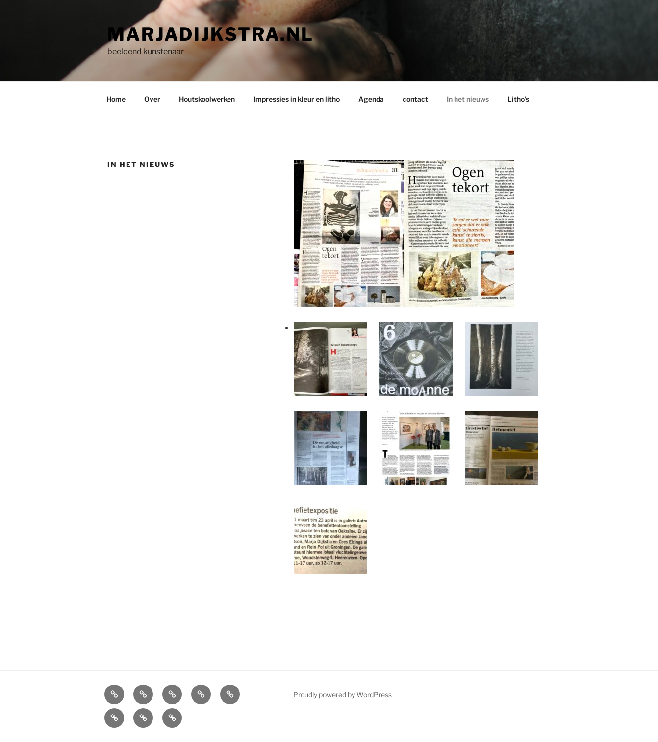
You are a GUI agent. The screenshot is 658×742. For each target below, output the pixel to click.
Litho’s (518, 99)
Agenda (371, 99)
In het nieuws (468, 99)
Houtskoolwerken (207, 99)
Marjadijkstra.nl (210, 34)
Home (116, 99)
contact (415, 99)
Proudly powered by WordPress (342, 694)
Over (152, 99)
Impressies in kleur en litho (296, 99)
